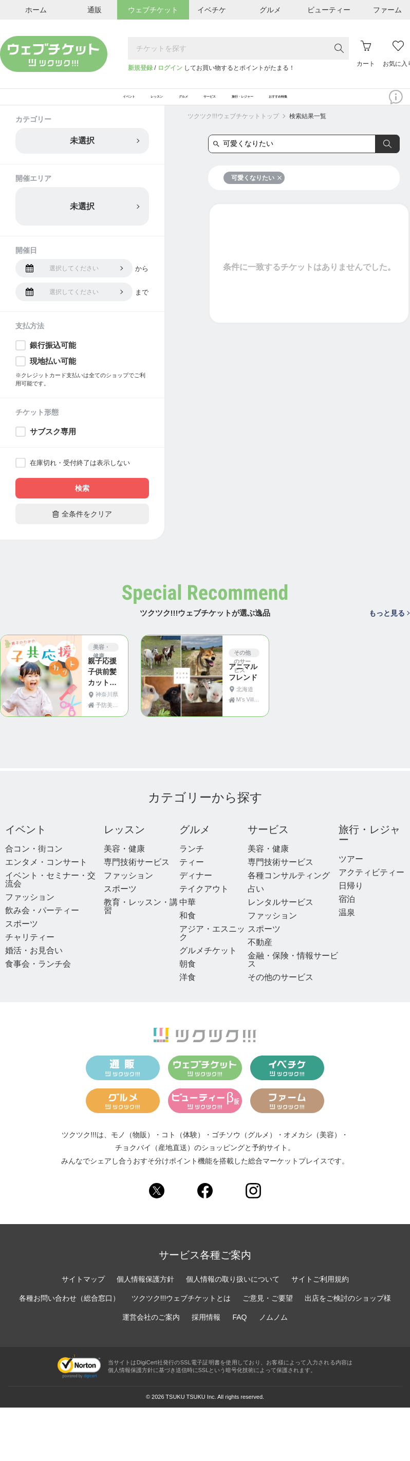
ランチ (191, 862)
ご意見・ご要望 (268, 1311)
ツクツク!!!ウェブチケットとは (181, 1311)
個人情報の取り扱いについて (232, 1292)
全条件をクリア (82, 527)
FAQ (239, 1330)
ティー (191, 876)
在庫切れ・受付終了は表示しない (80, 476)
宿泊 (347, 913)
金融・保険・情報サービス (293, 973)
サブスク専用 (53, 445)
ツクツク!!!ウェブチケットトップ (233, 130)
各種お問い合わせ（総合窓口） (69, 1311)
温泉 (347, 926)
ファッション (29, 911)
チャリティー (29, 951)
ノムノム (273, 1330)
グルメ (194, 843)
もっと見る (389, 627)
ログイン (170, 67)
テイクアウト (204, 902)
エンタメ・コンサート (46, 876)
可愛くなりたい (256, 191)
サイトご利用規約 (320, 1292)
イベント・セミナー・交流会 (50, 893)
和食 (187, 929)
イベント (25, 843)
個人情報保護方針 (145, 1292)
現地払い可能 (53, 375)
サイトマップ (83, 1292)
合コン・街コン (34, 862)
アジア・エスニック (212, 946)
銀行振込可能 (53, 359)
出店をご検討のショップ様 (348, 1311)
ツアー (351, 872)
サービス (268, 843)
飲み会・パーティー (42, 924)
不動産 (260, 956)
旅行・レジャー (369, 848)
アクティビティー (371, 886)
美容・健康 (124, 862)
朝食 (187, 977)
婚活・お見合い (34, 964)
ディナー (195, 889)
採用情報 (206, 1330)
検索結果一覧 (307, 130)
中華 (187, 916)
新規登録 (140, 67)
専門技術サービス (137, 876)
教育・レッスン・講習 (141, 920)
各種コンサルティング (289, 889)
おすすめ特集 (358, 104)
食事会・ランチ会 (38, 977)
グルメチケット (208, 964)
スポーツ (21, 937)
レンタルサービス (280, 916)
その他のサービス (280, 991)
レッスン (124, 843)
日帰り (351, 899)
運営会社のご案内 (151, 1330)
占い (256, 902)
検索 (82, 502)
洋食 (187, 991)
